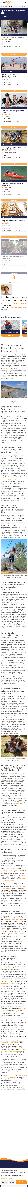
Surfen (17, 6)
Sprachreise (7, 368)
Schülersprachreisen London (9, 1066)
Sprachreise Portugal (10, 455)
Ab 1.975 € (14, 164)
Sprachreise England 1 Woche (9, 1043)
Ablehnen (4, 1182)
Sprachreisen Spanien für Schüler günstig (15, 933)
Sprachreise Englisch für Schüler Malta (12, 870)
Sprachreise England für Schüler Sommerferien (13, 1050)
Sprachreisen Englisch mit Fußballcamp (14, 1076)
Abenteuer (4, 6)
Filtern (6, 16)
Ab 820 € (14, 200)
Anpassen (12, 1182)
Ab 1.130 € (14, 236)
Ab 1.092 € (14, 91)
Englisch (24, 6)
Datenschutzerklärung (6, 1178)
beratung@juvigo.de (18, 307)
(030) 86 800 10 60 (20, 304)
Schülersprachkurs (13, 480)
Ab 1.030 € (14, 54)
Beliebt (11, 6)
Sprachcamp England (7, 1061)
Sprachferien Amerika (7, 902)
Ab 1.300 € (14, 127)
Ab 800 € (14, 273)
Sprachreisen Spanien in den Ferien (13, 920)
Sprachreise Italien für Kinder (12, 966)
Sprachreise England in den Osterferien (13, 879)
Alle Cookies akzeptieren (21, 1182)
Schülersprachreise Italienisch (9, 983)
